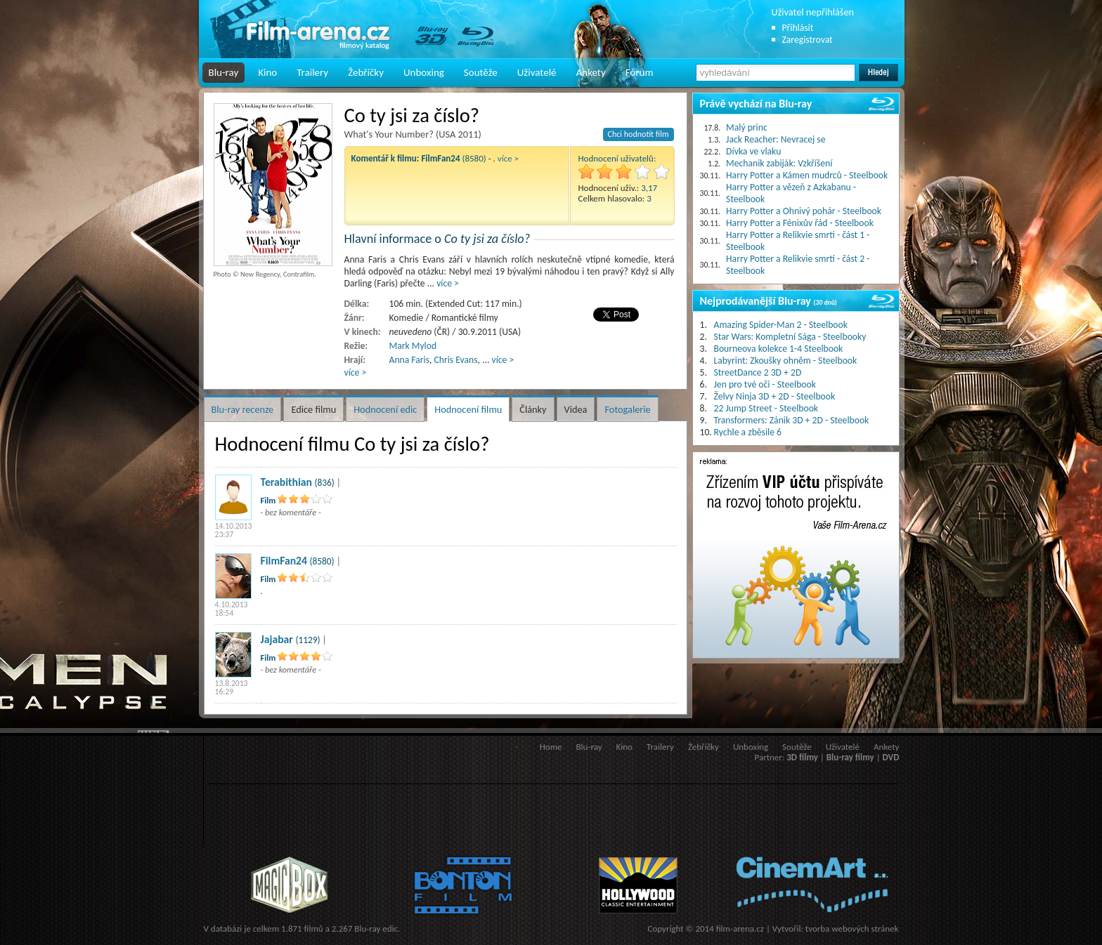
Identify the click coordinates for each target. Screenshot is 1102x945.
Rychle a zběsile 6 (748, 432)
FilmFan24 (284, 560)
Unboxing (423, 72)
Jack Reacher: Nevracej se (775, 139)
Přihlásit (798, 28)
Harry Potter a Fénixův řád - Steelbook (800, 223)
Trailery (312, 72)
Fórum (639, 72)
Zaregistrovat (807, 40)
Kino (267, 72)
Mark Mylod (413, 346)
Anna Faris (409, 360)
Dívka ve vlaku (753, 151)
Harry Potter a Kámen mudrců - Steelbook (807, 175)
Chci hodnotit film (638, 134)
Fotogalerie (627, 409)
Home (551, 746)
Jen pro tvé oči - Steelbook (765, 384)
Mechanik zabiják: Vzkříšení (779, 163)
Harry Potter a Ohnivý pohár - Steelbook (803, 211)
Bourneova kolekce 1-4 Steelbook (778, 349)
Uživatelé (537, 72)
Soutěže (481, 72)
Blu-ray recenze (243, 409)
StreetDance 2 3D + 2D (758, 372)
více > (508, 158)
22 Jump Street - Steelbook (766, 408)
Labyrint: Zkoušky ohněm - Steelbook (785, 360)
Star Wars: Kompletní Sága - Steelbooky (790, 337)
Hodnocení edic (385, 409)
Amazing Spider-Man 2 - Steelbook (781, 325)
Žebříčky (366, 72)
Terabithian (286, 482)
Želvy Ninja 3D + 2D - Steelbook (775, 396)
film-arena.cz (740, 928)
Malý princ (746, 127)
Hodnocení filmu (468, 409)
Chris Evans (456, 360)
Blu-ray (224, 72)
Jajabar (277, 639)
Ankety (591, 72)
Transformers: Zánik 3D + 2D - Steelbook (791, 420)
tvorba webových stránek (852, 928)
